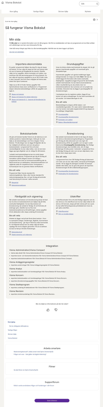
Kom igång (11, 322)
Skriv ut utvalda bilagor (66, 214)
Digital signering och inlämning (22, 234)
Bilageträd (15, 182)
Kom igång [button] (14, 11)
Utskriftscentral (63, 211)
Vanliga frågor (12, 330)
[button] (97, 3)
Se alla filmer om (26, 370)
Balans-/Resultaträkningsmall (67, 122)
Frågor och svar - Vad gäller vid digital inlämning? (30, 354)
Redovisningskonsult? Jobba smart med (33, 351)
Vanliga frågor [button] (38, 11)
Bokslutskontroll (17, 232)
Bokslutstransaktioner (19, 185)
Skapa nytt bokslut (18, 94)
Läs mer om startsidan (16, 52)
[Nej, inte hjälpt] (56, 310)
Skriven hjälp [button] (63, 11)
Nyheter (88, 11)
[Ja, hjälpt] (48, 310)
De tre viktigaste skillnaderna (18, 326)
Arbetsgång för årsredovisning (68, 174)
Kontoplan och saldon (65, 120)
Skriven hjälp (12, 334)
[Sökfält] (89, 3)
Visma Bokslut (12, 338)
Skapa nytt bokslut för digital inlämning (24, 97)
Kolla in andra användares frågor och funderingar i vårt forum (34, 385)
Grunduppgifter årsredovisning (68, 117)
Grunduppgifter (63, 114)
